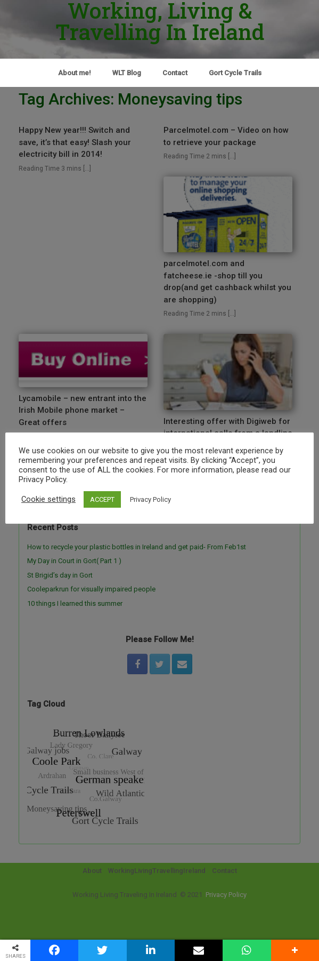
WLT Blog (126, 73)
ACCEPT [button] (102, 499)
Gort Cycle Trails (235, 73)
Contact (174, 73)
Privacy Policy (150, 499)
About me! (74, 73)
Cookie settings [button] (48, 499)
